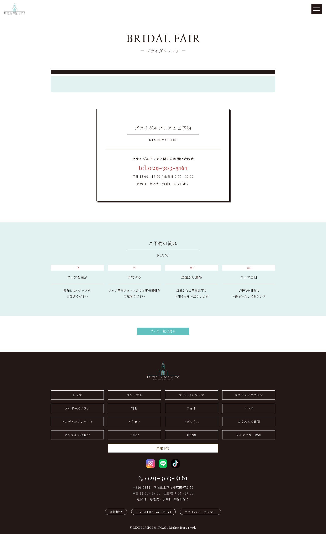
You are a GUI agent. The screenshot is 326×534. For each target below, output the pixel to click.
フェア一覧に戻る (163, 331)
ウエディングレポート (77, 421)
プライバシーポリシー (200, 512)
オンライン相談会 (77, 435)
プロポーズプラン (77, 408)
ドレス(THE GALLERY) (153, 512)
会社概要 (116, 512)
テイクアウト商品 (248, 435)
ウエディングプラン (249, 395)
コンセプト (134, 395)
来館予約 (163, 448)
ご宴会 (134, 435)
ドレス (248, 408)
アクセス (134, 421)
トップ (77, 395)
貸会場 (191, 435)
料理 (134, 408)
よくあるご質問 (249, 421)
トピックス (192, 421)
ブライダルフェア (191, 395)
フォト (191, 408)
